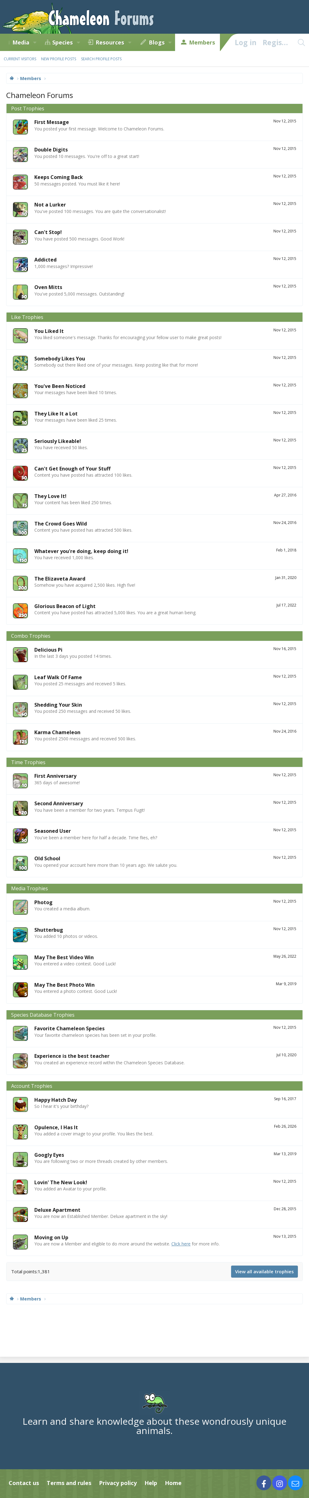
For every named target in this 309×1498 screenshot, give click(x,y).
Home (173, 1483)
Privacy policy (118, 1483)
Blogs (157, 42)
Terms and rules (69, 1483)
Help (150, 1483)
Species (62, 42)
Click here (181, 1244)
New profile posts (58, 59)
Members (202, 42)
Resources (110, 42)
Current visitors (20, 59)
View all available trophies (264, 1271)
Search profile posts (101, 59)
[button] (35, 42)
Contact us (24, 1483)
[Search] (301, 42)
